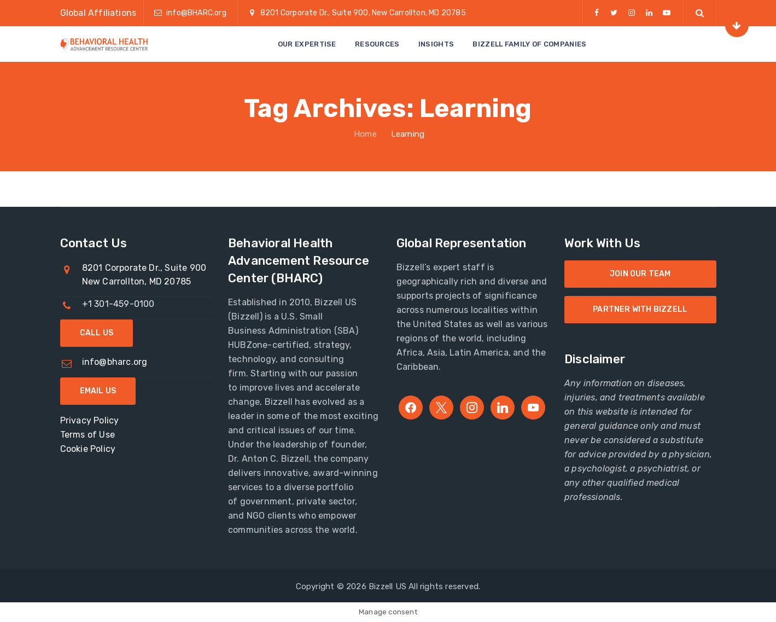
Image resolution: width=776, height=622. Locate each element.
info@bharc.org (115, 362)
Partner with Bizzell (640, 309)
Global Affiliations (98, 13)
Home (364, 134)
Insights (436, 44)
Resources (377, 44)
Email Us (98, 391)
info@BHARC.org (196, 13)
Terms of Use (87, 434)
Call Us (96, 333)
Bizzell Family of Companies (529, 44)
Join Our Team (640, 273)
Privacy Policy (89, 420)
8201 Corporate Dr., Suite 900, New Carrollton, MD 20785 (363, 13)
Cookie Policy (88, 449)
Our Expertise (307, 44)
